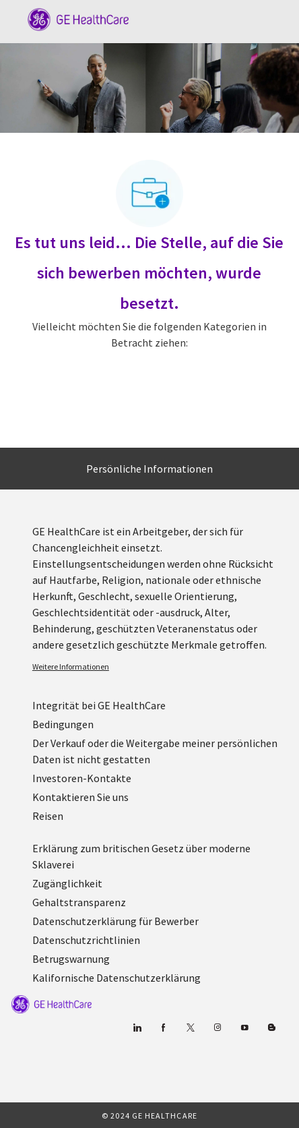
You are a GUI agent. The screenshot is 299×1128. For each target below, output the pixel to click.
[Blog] (217, 1027)
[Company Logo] (71, 18)
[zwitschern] (190, 1027)
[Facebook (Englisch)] (163, 1027)
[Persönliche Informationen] (149, 468)
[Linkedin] (136, 1027)
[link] (160, 667)
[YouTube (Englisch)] (244, 1027)
